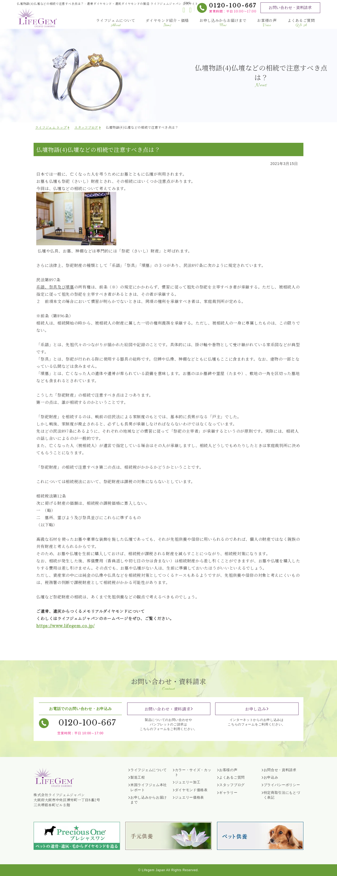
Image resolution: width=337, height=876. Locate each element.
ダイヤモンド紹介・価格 (167, 23)
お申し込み (255, 709)
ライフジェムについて (115, 23)
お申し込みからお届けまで (222, 23)
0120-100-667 (232, 5)
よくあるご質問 (301, 23)
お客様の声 (267, 23)
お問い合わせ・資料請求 (290, 7)
